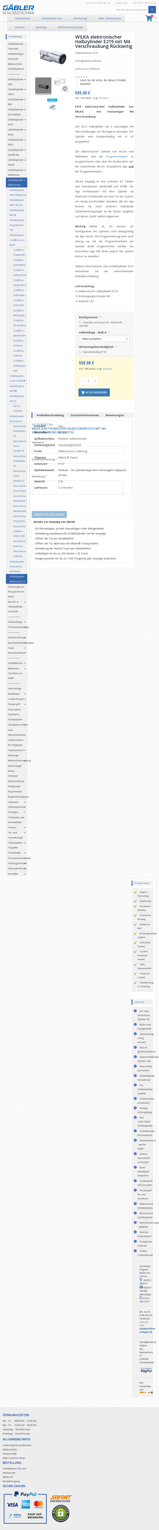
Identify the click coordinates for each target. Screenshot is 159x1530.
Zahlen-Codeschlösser (145, 1253)
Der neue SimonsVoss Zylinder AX (143, 1015)
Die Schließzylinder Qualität (145, 1089)
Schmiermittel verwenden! (145, 1100)
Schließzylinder (22, 18)
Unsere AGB (9, 1453)
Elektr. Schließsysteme (110, 18)
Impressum (9, 1472)
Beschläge (41, 27)
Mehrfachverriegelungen (70, 27)
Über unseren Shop (14, 1458)
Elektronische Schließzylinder (145, 1206)
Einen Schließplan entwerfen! (143, 1171)
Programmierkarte (118, 156)
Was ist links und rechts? (144, 1068)
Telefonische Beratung (144, 917)
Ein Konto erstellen (144, 2)
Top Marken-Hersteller (144, 908)
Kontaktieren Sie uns (99, 2)
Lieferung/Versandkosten (17, 1445)
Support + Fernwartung (143, 894)
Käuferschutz (145, 901)
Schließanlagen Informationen (146, 1133)
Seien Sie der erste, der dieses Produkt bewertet (104, 82)
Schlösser (20, 27)
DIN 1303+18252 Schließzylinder (145, 1121)
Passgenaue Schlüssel (144, 1243)
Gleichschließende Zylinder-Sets (148, 1059)
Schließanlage (80, 18)
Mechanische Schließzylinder (145, 1215)
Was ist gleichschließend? (146, 1049)
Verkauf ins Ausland (143, 975)
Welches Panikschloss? (144, 1234)
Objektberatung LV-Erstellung (145, 984)
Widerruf (8, 1477)
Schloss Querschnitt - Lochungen (144, 1158)
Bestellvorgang (11, 1481)
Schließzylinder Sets (52, 18)
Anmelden (121, 2)
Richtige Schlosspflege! (144, 1110)
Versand (105, 98)
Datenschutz (10, 1449)
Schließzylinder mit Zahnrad (146, 1077)
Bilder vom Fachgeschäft (144, 1026)
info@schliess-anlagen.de (147, 1330)
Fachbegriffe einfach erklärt (145, 1183)
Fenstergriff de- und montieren (144, 1194)
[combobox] (134, 9)
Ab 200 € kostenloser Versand (142, 955)
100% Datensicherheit (144, 966)
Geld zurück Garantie (144, 944)
